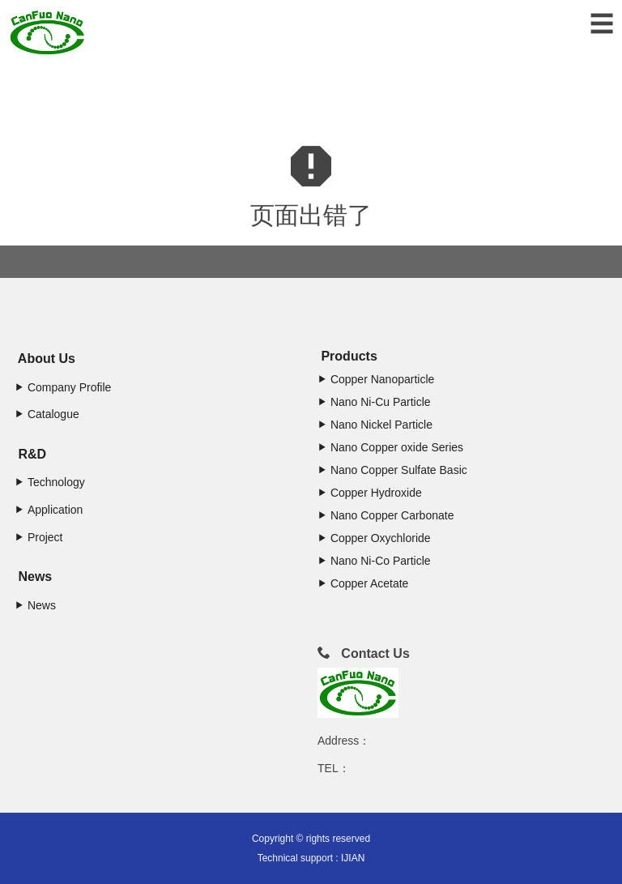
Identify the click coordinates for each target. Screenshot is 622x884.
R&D (30, 454)
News (33, 576)
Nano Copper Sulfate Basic (392, 469)
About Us (45, 358)
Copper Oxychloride (374, 538)
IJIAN (352, 858)
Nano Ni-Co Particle (374, 560)
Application (49, 509)
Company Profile (63, 387)
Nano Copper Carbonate (385, 515)
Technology (50, 482)
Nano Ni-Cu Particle (374, 401)
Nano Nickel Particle (374, 424)
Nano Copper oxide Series (390, 447)
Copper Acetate (362, 583)
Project (38, 537)
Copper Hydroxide (369, 492)
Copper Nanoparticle (375, 379)
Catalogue (47, 414)
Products (347, 356)
